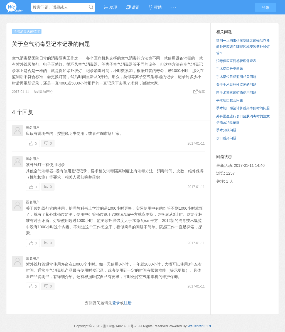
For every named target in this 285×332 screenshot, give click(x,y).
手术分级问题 (226, 130)
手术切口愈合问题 (229, 100)
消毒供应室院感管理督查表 (236, 61)
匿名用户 (32, 128)
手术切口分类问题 (229, 69)
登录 (265, 7)
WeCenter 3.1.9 (199, 326)
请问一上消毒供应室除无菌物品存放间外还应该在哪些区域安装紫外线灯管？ (243, 47)
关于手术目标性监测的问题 (236, 84)
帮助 (155, 7)
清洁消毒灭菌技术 (26, 31)
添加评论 (43, 92)
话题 (132, 7)
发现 (110, 7)
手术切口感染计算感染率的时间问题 (243, 108)
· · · (173, 7)
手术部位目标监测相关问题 (236, 77)
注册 (128, 303)
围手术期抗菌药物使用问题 (236, 93)
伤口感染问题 (226, 138)
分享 (199, 92)
